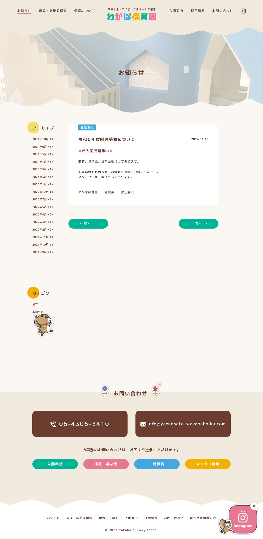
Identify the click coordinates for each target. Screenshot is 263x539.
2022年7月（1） (43, 199)
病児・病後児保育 (53, 11)
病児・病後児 (106, 472)
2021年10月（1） (44, 244)
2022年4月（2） (43, 214)
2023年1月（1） (43, 184)
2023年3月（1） (43, 176)
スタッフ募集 (208, 472)
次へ (199, 223)
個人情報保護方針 (203, 517)
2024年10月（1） (44, 139)
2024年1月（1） (43, 161)
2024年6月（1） (43, 146)
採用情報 (198, 11)
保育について (84, 11)
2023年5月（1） (43, 169)
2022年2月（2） (43, 229)
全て (35, 304)
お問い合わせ (222, 11)
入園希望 (55, 472)
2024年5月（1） (43, 154)
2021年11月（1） (44, 237)
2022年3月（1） (43, 222)
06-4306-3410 (79, 432)
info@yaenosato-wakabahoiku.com (183, 432)
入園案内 (176, 11)
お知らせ (24, 11)
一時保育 (157, 472)
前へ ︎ (88, 223)
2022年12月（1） (44, 191)
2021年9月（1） (43, 252)
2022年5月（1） (43, 207)
